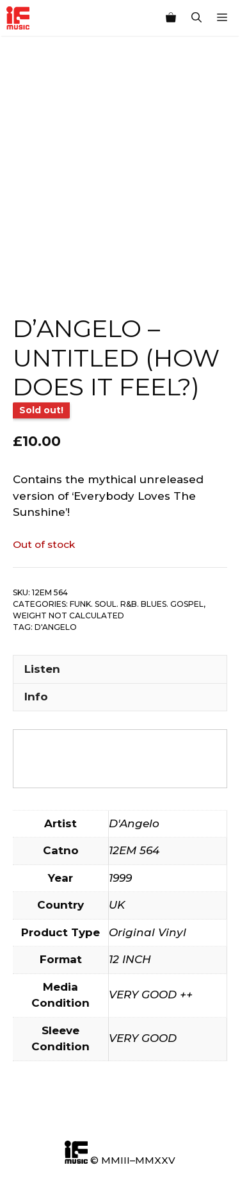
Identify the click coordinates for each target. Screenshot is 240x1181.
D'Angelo (56, 627)
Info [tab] (36, 696)
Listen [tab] (42, 669)
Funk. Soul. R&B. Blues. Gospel (137, 604)
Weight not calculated (68, 615)
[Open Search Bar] (196, 18)
